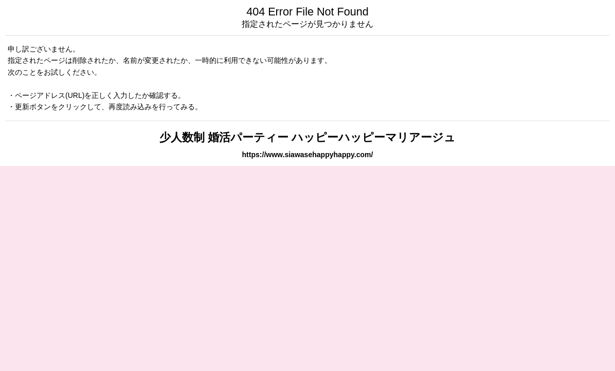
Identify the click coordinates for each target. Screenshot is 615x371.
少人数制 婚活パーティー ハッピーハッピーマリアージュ (307, 137)
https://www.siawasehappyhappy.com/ (307, 154)
